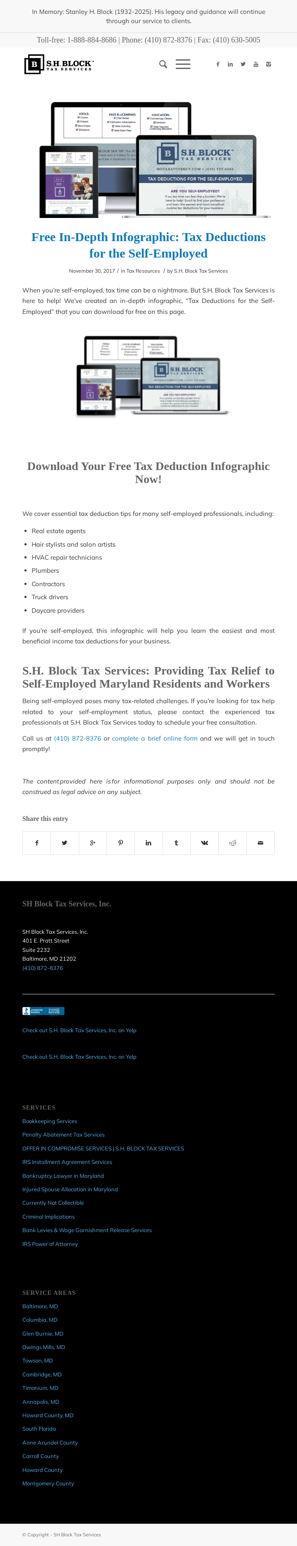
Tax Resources (143, 271)
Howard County (42, 1469)
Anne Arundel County (50, 1442)
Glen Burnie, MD (43, 1333)
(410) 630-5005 (236, 40)
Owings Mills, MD (43, 1347)
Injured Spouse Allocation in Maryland (70, 1189)
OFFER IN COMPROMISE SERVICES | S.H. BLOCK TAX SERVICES (103, 1148)
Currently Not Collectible (53, 1202)
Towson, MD (37, 1360)
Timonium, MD (40, 1387)
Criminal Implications (48, 1216)
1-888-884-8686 (92, 40)
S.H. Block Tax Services (201, 271)
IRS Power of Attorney (50, 1244)
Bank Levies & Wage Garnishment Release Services (87, 1230)
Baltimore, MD (40, 1306)
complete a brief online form (154, 738)
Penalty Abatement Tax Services (63, 1134)
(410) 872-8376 (168, 40)
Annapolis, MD (40, 1401)
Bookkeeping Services (49, 1121)
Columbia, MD (40, 1319)
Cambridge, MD (42, 1374)
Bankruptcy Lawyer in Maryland (63, 1175)
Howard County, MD (48, 1415)
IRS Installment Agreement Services (67, 1161)
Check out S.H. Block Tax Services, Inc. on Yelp (79, 1030)
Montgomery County (48, 1483)
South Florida (39, 1428)
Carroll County (40, 1456)
